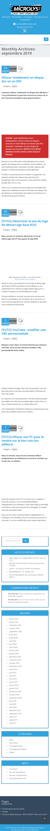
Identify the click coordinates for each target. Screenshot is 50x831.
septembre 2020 (15, 625)
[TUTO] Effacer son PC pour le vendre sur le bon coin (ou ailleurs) (23, 434)
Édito (11, 733)
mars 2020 (13, 641)
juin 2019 (12, 666)
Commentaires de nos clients (13, 802)
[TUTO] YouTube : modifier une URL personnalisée (24, 327)
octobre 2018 (14, 688)
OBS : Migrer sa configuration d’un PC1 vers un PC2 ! (27, 552)
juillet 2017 (13, 713)
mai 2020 (12, 634)
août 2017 (13, 710)
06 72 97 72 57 (26, 27)
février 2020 (14, 644)
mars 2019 (13, 675)
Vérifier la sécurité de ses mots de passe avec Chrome (26, 558)
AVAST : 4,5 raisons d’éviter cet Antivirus (24, 562)
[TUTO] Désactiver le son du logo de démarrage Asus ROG (25, 219)
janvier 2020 (14, 647)
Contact (5, 805)
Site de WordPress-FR (17, 772)
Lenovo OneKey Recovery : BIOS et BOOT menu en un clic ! (24, 808)
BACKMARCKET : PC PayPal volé (21, 565)
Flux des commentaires (18, 769)
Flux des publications (17, 765)
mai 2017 (12, 716)
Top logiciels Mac (16, 739)
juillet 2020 (13, 631)
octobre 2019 (14, 656)
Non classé (13, 736)
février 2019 (14, 679)
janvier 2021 (14, 615)
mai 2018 (12, 697)
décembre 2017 (15, 704)
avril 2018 (13, 701)
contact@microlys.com (26, 24)
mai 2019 (12, 669)
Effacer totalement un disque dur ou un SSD (23, 78)
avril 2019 (13, 672)
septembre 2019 (15, 660)
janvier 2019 (14, 682)
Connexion (13, 762)
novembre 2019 (15, 653)
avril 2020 (13, 637)
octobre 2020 (14, 622)
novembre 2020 (15, 619)
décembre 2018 (15, 685)
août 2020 (13, 628)
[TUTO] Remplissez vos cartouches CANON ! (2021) (26, 569)
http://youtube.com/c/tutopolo (25, 276)
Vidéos (14, 85)
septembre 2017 (15, 707)
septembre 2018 (15, 691)
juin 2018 (12, 694)
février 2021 (14, 612)
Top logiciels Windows (18, 743)
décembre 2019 (15, 650)
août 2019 (13, 663)
